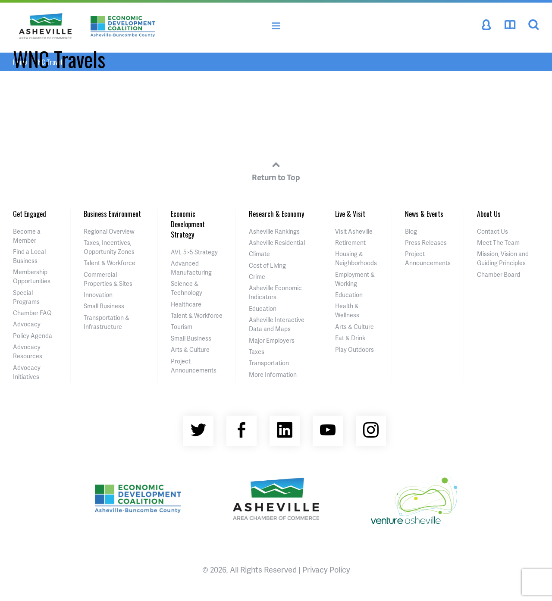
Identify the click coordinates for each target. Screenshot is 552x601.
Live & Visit (350, 214)
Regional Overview (109, 231)
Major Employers (272, 340)
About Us (489, 214)
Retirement (350, 242)
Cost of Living (267, 265)
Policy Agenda (32, 336)
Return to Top (276, 169)
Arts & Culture (190, 349)
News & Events (424, 214)
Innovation (98, 295)
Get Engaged (29, 214)
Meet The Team (498, 242)
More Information (273, 374)
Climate (259, 254)
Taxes (256, 351)
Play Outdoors (354, 349)
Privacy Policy (326, 569)
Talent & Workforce (109, 263)
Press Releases (426, 242)
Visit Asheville (354, 231)
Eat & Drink (350, 338)
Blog (411, 231)
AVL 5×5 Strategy (194, 252)
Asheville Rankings (274, 231)
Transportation (269, 363)
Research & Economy (276, 214)
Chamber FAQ (32, 313)
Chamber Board (498, 274)
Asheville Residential (277, 242)
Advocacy (27, 324)
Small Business (104, 306)
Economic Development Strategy (188, 224)
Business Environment (112, 214)
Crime (257, 276)
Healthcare (186, 304)
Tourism (181, 326)
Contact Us (492, 231)
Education (262, 308)
